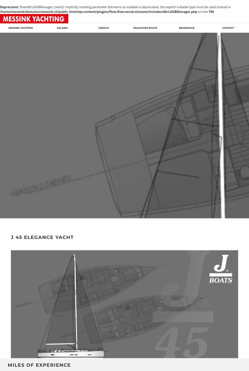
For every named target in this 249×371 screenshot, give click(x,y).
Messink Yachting (21, 27)
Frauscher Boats (145, 27)
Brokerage (187, 27)
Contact (228, 27)
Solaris (62, 27)
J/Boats (103, 27)
